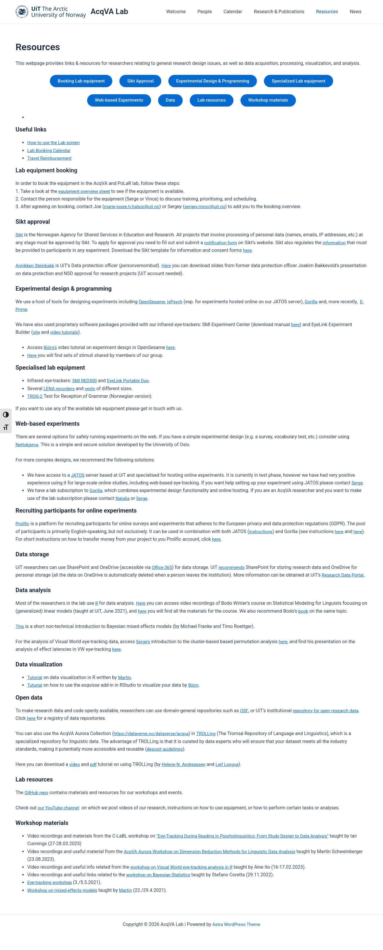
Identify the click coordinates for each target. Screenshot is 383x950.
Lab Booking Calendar (50, 153)
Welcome (189, 11)
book (310, 613)
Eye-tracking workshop (50, 885)
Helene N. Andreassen (185, 767)
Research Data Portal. (344, 577)
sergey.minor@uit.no (209, 209)
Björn (194, 687)
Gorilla (314, 304)
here (259, 253)
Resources (331, 11)
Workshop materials (273, 102)
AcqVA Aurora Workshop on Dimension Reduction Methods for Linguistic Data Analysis (214, 854)
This (20, 628)
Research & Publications (285, 11)
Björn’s (50, 350)
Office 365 (162, 570)
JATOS (78, 477)
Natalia (123, 500)
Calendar (241, 11)
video (74, 767)
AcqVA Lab (109, 11)
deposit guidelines (166, 751)
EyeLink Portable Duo (130, 383)
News (357, 11)
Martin (125, 680)
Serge (358, 485)
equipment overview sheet (85, 193)
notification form (221, 245)
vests (92, 391)
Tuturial (35, 687)
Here (169, 268)
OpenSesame (153, 304)
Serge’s (143, 644)
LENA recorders (60, 391)
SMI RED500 (85, 383)
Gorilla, (96, 493)
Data (169, 102)
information (336, 245)
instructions (261, 534)
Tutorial (35, 680)
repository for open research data (327, 713)
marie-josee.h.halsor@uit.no (133, 209)
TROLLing (210, 736)
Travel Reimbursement (50, 161)
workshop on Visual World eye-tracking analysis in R (184, 869)
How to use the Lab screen (55, 145)
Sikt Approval (137, 81)
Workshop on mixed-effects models (64, 892)
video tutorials (65, 335)
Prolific (23, 526)
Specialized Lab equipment (305, 81)
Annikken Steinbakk (36, 268)
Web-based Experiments (113, 102)
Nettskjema (28, 447)
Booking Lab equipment (74, 81)
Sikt (19, 237)
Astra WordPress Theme (236, 924)
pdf (94, 767)
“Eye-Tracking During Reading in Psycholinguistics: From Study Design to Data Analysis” (247, 838)
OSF (244, 713)
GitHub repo (37, 795)
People (215, 11)
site (36, 335)
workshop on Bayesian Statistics (160, 877)
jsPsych (177, 304)
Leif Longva (231, 767)
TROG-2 (35, 399)
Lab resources (213, 102)
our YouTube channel (59, 810)
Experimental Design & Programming (214, 81)
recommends (233, 570)
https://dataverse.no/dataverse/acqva (153, 736)
